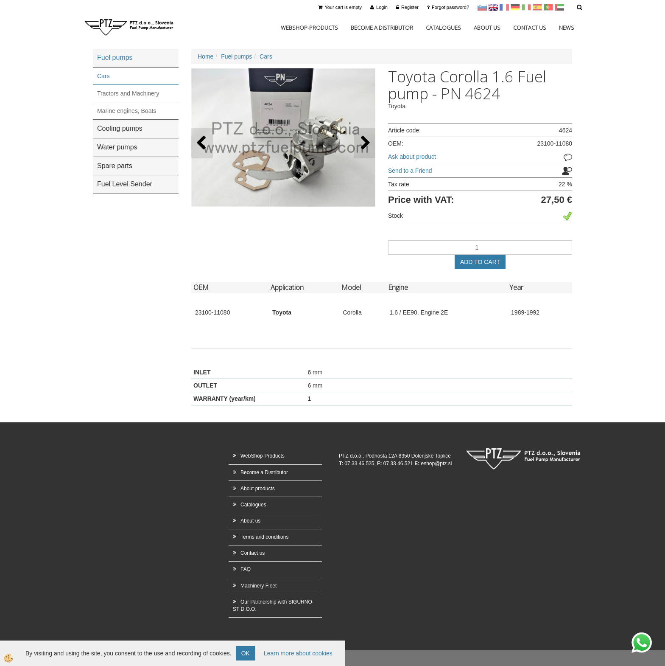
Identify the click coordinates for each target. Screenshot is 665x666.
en (493, 7)
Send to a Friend (410, 170)
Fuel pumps (236, 56)
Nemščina (515, 7)
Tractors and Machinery (128, 93)
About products (257, 489)
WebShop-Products (309, 27)
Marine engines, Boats (126, 110)
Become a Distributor (382, 27)
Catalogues (443, 27)
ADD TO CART (480, 262)
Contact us (529, 27)
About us (487, 27)
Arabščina (559, 7)
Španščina (537, 7)
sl (482, 7)
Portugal (548, 7)
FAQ (245, 569)
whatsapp (641, 636)
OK (245, 653)
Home (205, 56)
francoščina (504, 7)
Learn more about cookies (298, 653)
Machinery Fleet (258, 586)
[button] (364, 143)
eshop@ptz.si (436, 463)
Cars (103, 76)
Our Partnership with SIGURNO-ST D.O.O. (273, 605)
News (566, 27)
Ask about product (412, 156)
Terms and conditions (264, 537)
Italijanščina (526, 7)
